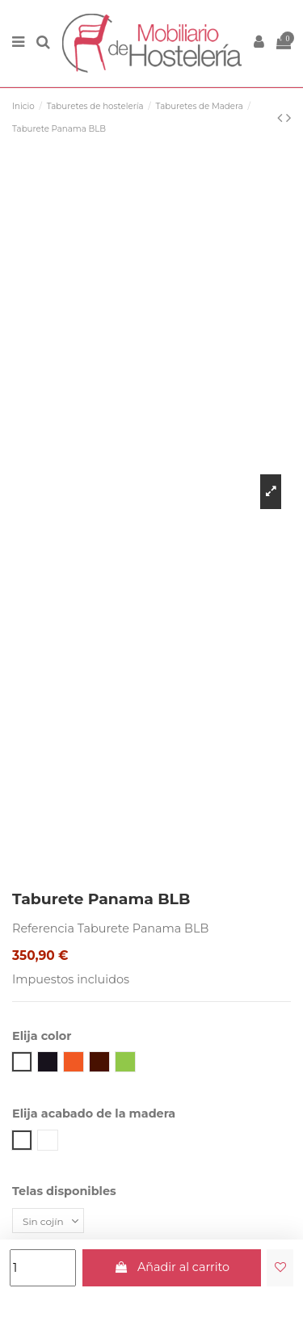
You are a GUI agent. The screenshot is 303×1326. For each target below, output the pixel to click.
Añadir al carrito (171, 1267)
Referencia (43, 928)
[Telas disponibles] (48, 1221)
